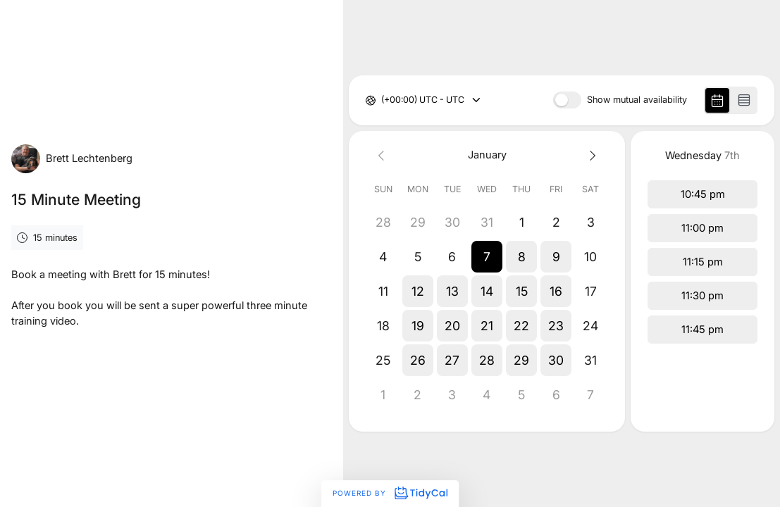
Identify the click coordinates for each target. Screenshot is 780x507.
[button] (486, 256)
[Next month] (591, 155)
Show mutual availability (637, 100)
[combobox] (382, 100)
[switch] (567, 100)
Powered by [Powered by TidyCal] (390, 493)
